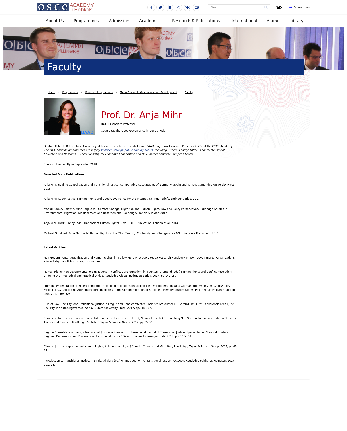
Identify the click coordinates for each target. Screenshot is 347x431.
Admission (119, 20)
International (244, 20)
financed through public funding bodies (127, 150)
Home (51, 92)
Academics (150, 20)
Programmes (86, 20)
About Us (55, 20)
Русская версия (301, 7)
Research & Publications (196, 20)
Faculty (189, 92)
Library (296, 20)
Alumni (274, 20)
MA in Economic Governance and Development (148, 92)
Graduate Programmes (99, 92)
